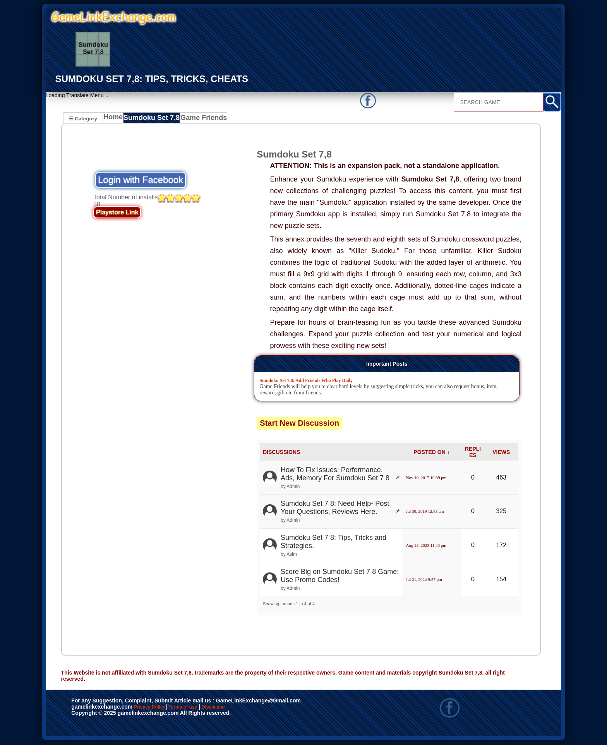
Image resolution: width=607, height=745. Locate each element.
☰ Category (83, 118)
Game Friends (201, 119)
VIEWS (501, 453)
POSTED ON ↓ (431, 453)
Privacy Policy (157, 708)
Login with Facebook (140, 181)
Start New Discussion (299, 424)
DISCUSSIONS (281, 453)
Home (114, 119)
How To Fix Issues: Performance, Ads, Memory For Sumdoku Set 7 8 (335, 475)
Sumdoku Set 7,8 (153, 119)
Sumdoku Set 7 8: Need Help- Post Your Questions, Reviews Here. (335, 509)
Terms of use (205, 708)
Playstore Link (117, 213)
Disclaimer (249, 708)
